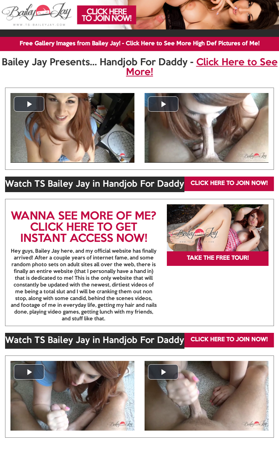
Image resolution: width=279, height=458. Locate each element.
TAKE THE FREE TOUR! (218, 258)
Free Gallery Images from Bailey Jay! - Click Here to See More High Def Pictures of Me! (139, 43)
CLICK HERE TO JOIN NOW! (229, 183)
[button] (29, 104)
